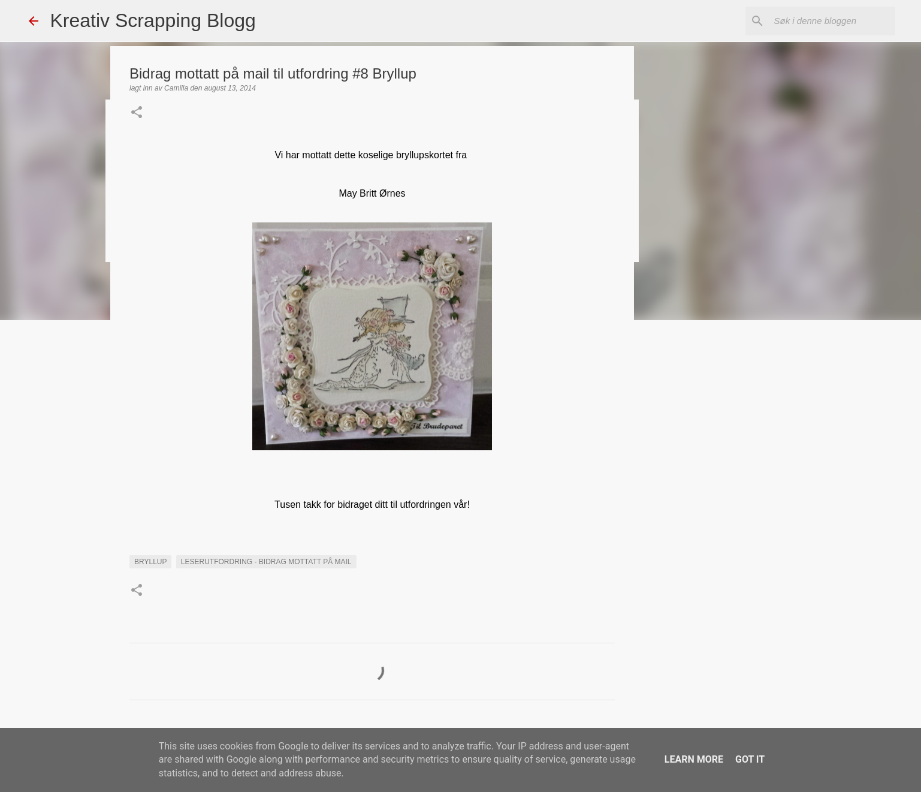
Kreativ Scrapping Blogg (153, 20)
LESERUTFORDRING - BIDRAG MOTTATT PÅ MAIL (266, 562)
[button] (136, 113)
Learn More (694, 759)
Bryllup (150, 562)
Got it (750, 759)
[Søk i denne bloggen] (832, 21)
